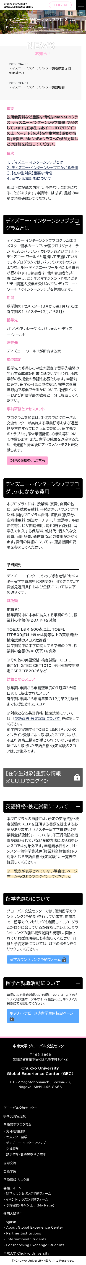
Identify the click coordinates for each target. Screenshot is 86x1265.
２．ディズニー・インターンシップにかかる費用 (42, 167)
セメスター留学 (16, 1137)
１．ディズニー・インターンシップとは (35, 162)
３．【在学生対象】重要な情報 (29, 173)
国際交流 (9, 1163)
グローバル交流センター (20, 1108)
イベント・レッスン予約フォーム (27, 1199)
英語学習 (9, 1171)
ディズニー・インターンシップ (26, 1143)
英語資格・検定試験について (37, 806)
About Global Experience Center (34, 1227)
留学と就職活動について (33, 983)
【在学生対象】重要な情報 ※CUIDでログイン (35, 777)
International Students (26, 1239)
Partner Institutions (23, 1233)
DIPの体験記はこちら (27, 460)
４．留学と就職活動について (29, 178)
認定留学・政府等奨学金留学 (26, 1154)
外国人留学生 (13, 1213)
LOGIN (60, 5)
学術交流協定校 (14, 1116)
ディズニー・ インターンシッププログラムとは (42, 224)
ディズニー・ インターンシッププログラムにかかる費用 (42, 488)
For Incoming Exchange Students (35, 1245)
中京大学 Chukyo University (26, 1253)
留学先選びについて (28, 898)
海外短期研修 (15, 1131)
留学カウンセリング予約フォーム (28, 1193)
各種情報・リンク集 (16, 1179)
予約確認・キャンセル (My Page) (30, 1205)
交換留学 (12, 1148)
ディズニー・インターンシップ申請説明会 (37, 87)
